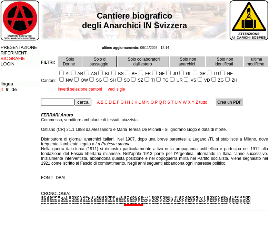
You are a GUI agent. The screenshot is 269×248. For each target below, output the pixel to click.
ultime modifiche (256, 61)
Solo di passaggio (99, 61)
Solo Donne (69, 61)
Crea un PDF (229, 102)
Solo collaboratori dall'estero (143, 61)
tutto (203, 102)
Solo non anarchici (187, 61)
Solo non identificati (225, 61)
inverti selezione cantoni (80, 89)
